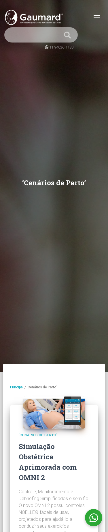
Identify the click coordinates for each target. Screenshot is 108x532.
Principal (17, 387)
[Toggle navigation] (97, 17)
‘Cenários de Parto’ (37, 435)
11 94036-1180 (61, 47)
